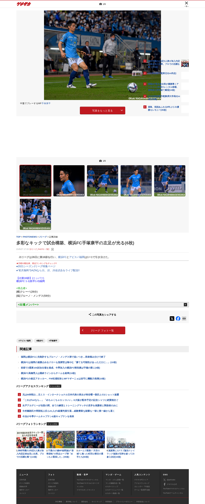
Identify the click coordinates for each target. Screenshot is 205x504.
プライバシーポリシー (124, 482)
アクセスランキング (141, 463)
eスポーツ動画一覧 (113, 473)
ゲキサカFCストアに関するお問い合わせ (143, 485)
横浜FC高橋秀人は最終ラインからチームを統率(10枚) (48, 350)
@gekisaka (169, 460)
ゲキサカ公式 (170, 464)
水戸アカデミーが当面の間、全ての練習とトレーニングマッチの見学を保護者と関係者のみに (70, 384)
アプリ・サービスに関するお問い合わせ (109, 485)
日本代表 (22, 460)
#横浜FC (39, 317)
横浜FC (62, 236)
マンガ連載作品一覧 (113, 463)
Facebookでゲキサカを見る (160, 166)
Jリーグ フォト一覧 (76, 307)
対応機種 (58, 482)
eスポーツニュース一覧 (114, 470)
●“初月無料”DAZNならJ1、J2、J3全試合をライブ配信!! (48, 249)
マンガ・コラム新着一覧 (115, 460)
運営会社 (84, 482)
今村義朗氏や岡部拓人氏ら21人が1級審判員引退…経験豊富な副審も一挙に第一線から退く (68, 389)
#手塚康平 (53, 317)
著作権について (71, 482)
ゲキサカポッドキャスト (86, 470)
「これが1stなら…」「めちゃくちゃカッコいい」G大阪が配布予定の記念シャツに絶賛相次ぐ (70, 378)
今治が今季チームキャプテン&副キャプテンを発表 (48, 395)
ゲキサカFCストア (141, 460)
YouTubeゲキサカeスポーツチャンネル (88, 465)
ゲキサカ (23, 4)
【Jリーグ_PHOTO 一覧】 (39, 228)
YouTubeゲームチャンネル (173, 473)
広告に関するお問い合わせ (57, 485)
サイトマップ (97, 482)
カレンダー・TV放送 (142, 467)
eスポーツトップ (112, 467)
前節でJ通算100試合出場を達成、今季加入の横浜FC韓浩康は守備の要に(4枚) (60, 344)
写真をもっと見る (76, 110)
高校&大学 (23, 467)
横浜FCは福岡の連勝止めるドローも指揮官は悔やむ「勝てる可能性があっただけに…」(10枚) (69, 339)
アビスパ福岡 (77, 236)
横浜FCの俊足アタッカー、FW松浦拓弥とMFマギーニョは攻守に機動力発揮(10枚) (63, 356)
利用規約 (108, 482)
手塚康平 (46, 103)
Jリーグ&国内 (24, 463)
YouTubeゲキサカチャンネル (87, 460)
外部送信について (143, 482)
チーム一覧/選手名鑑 (142, 470)
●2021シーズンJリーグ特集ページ (36, 245)
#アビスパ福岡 (25, 317)
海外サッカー (24, 470)
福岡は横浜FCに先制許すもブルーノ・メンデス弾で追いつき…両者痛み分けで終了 (63, 333)
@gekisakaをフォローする (160, 160)
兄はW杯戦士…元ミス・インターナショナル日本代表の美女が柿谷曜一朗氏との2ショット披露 (70, 372)
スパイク (22, 473)
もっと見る (56, 364)
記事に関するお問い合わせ (80, 485)
